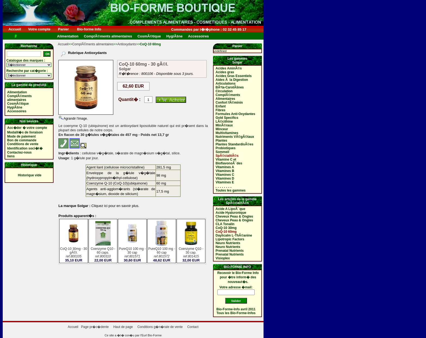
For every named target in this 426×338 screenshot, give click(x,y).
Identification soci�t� (25, 148)
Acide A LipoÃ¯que (230, 209)
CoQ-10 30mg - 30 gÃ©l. (73, 253)
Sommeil (222, 152)
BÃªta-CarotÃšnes (230, 87)
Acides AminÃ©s (229, 68)
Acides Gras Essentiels (234, 76)
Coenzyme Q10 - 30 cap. (191, 253)
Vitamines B (225, 171)
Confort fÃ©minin (229, 102)
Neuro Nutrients (228, 243)
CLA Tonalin (225, 224)
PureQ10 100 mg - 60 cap (161, 253)
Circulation (224, 91)
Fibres (220, 110)
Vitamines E (225, 182)
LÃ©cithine (224, 121)
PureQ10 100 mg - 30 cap (132, 253)
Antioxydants (126, 44)
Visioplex (223, 258)
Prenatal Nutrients (230, 251)
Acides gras (225, 72)
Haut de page (123, 327)
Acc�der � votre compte (27, 128)
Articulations (226, 83)
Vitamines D (225, 178)
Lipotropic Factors (230, 239)
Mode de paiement (21, 136)
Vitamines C (225, 175)
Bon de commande (21, 140)
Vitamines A (225, 167)
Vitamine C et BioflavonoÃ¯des (229, 161)
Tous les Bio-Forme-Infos (236, 313)
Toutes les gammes (231, 190)
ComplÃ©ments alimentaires (93, 44)
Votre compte (39, 29)
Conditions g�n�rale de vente (160, 327)
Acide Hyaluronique (231, 213)
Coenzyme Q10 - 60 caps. (103, 253)
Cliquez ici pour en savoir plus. (114, 206)
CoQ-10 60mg (226, 232)
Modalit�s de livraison (25, 132)
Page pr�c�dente (95, 327)
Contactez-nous (19, 152)
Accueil (15, 29)
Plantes (221, 140)
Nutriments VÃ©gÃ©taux (235, 137)
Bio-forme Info (89, 29)
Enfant (221, 106)
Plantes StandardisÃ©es (234, 144)
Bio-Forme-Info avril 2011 (236, 309)
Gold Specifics (227, 118)
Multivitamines (227, 133)
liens (11, 156)
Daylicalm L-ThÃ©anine (234, 235)
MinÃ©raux (224, 125)
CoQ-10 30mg (226, 228)
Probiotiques (226, 148)
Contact (192, 327)
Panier (63, 29)
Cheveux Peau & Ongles (234, 216)
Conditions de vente (23, 144)
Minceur (222, 129)
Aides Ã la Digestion (232, 80)
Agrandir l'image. (75, 118)
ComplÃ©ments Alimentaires (228, 97)
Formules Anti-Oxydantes (235, 114)
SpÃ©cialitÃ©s (227, 156)
